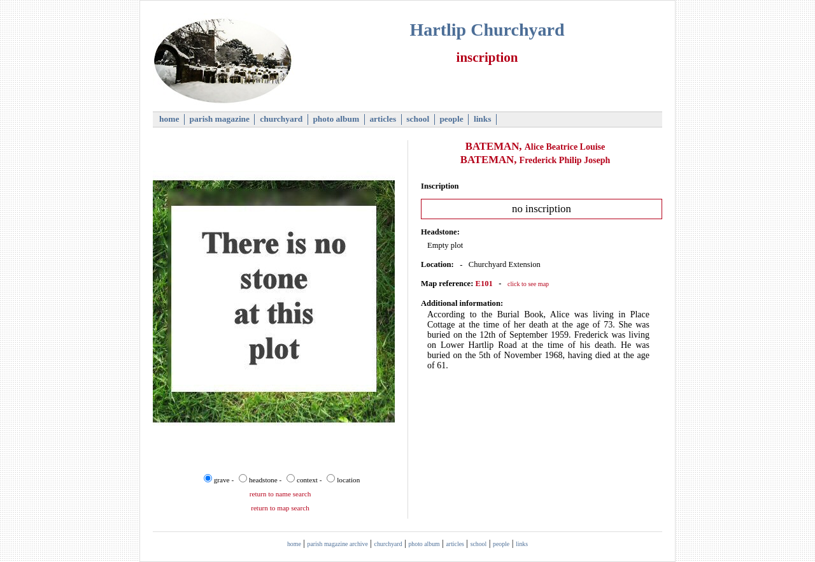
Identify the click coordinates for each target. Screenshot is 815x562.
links (482, 119)
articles (383, 119)
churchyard (281, 119)
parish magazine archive (338, 543)
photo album (336, 119)
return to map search (280, 508)
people (451, 119)
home (169, 119)
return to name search (280, 494)
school (418, 119)
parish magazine (219, 119)
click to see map (528, 283)
